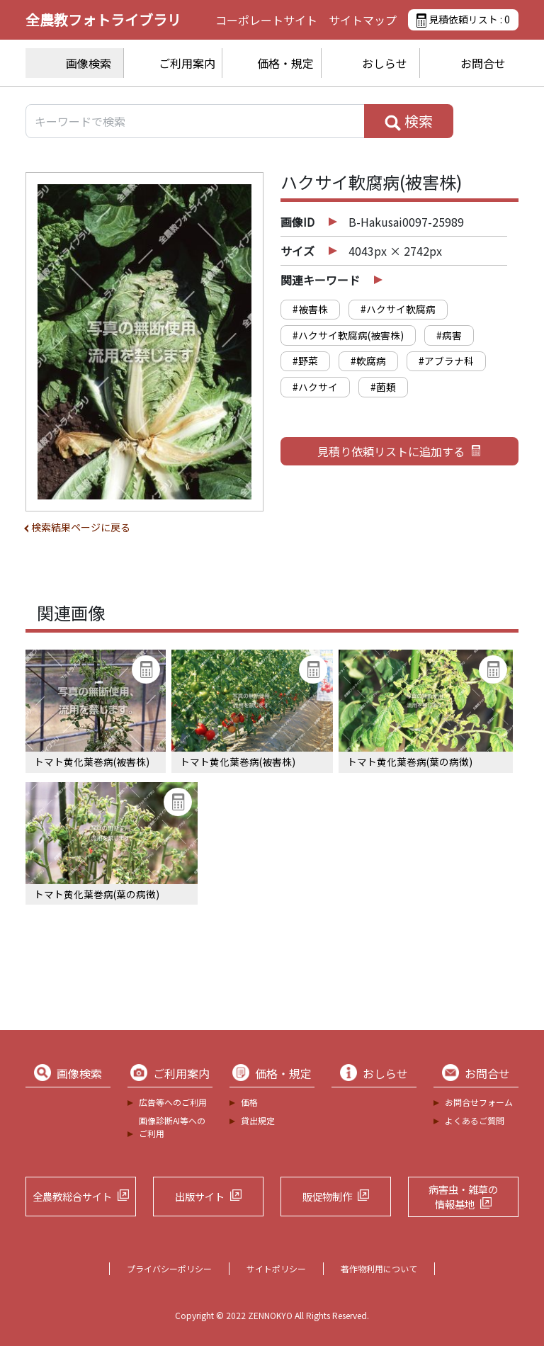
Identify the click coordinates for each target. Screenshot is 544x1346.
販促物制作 (327, 1196)
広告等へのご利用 (173, 1102)
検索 (409, 121)
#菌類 (383, 387)
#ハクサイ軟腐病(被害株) (348, 335)
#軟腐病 (368, 361)
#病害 (449, 335)
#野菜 (305, 361)
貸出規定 (258, 1120)
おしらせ (384, 63)
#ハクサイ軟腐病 (398, 309)
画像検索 (88, 63)
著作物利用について (379, 1268)
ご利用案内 (187, 63)
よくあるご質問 (474, 1120)
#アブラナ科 (446, 361)
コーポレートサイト (266, 19)
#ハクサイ (315, 387)
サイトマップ (363, 19)
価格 (249, 1102)
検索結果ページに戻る (80, 527)
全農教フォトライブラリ (103, 19)
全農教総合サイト (72, 1196)
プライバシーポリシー (169, 1268)
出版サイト (200, 1196)
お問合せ (483, 63)
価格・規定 (285, 63)
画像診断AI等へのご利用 (172, 1126)
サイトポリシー (276, 1268)
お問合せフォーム (479, 1102)
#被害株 (310, 309)
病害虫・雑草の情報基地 (463, 1197)
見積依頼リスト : (463, 20)
